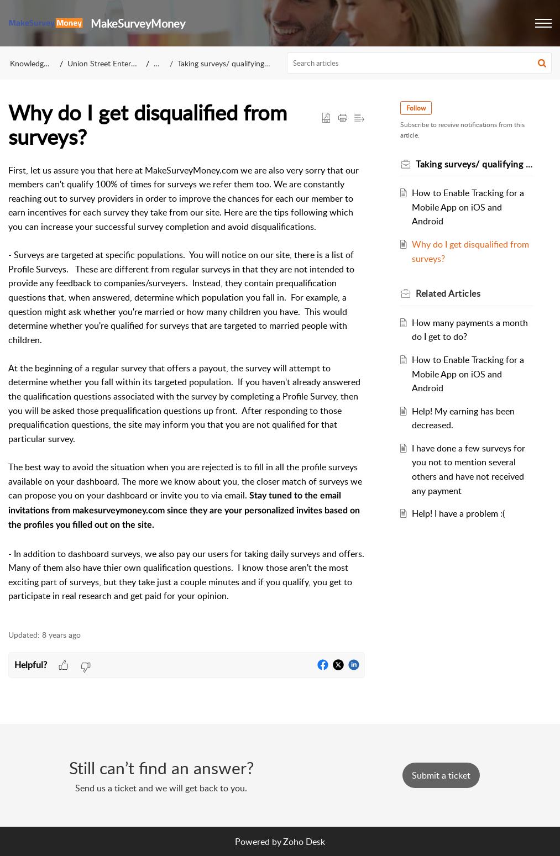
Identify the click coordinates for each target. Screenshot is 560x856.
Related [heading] (448, 293)
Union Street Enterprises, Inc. (116, 63)
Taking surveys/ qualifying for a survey (242, 63)
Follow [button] (416, 108)
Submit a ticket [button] (441, 775)
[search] (419, 62)
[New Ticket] (441, 775)
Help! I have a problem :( (458, 513)
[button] (543, 23)
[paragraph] (186, 391)
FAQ (161, 63)
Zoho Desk (304, 842)
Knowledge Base (38, 63)
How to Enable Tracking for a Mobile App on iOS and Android (468, 207)
